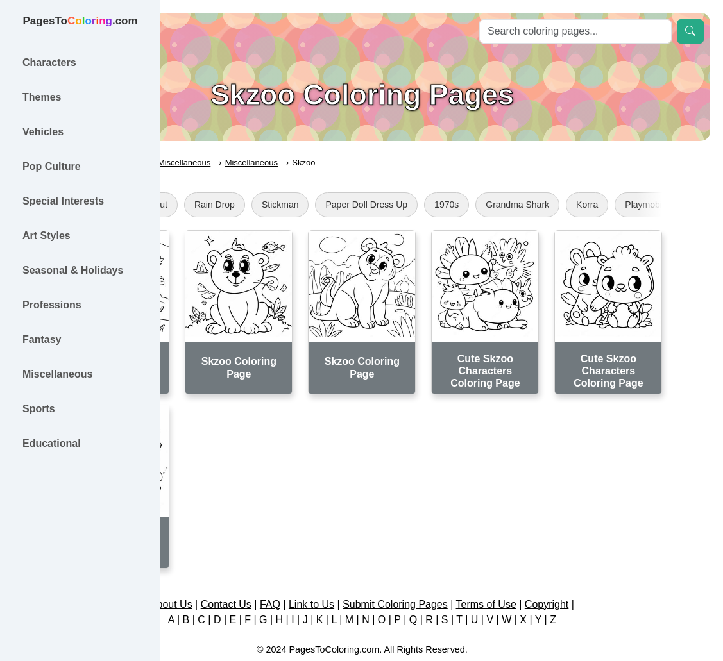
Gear (207, 204)
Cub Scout (265, 204)
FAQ (349, 572)
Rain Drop (334, 204)
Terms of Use (566, 572)
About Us (251, 572)
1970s (566, 204)
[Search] (575, 31)
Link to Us (391, 572)
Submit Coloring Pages (474, 572)
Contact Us (305, 572)
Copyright (626, 572)
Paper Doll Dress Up (486, 204)
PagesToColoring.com (221, 162)
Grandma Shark (636, 204)
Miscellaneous (303, 162)
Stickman (399, 204)
